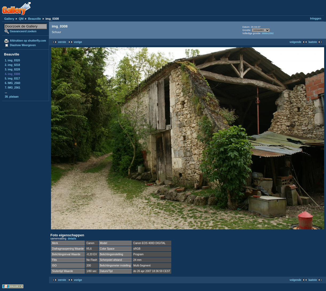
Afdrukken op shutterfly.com (28, 40)
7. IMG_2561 (12, 87)
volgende (295, 42)
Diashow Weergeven (23, 45)
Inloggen (315, 18)
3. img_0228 (12, 69)
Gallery (9, 18)
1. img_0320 (12, 60)
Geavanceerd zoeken (23, 31)
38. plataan (12, 96)
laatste (312, 42)
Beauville (34, 18)
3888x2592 (268, 33)
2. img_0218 (12, 64)
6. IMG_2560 (12, 83)
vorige (78, 42)
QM (21, 18)
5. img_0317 (12, 78)
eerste (62, 42)
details (72, 238)
